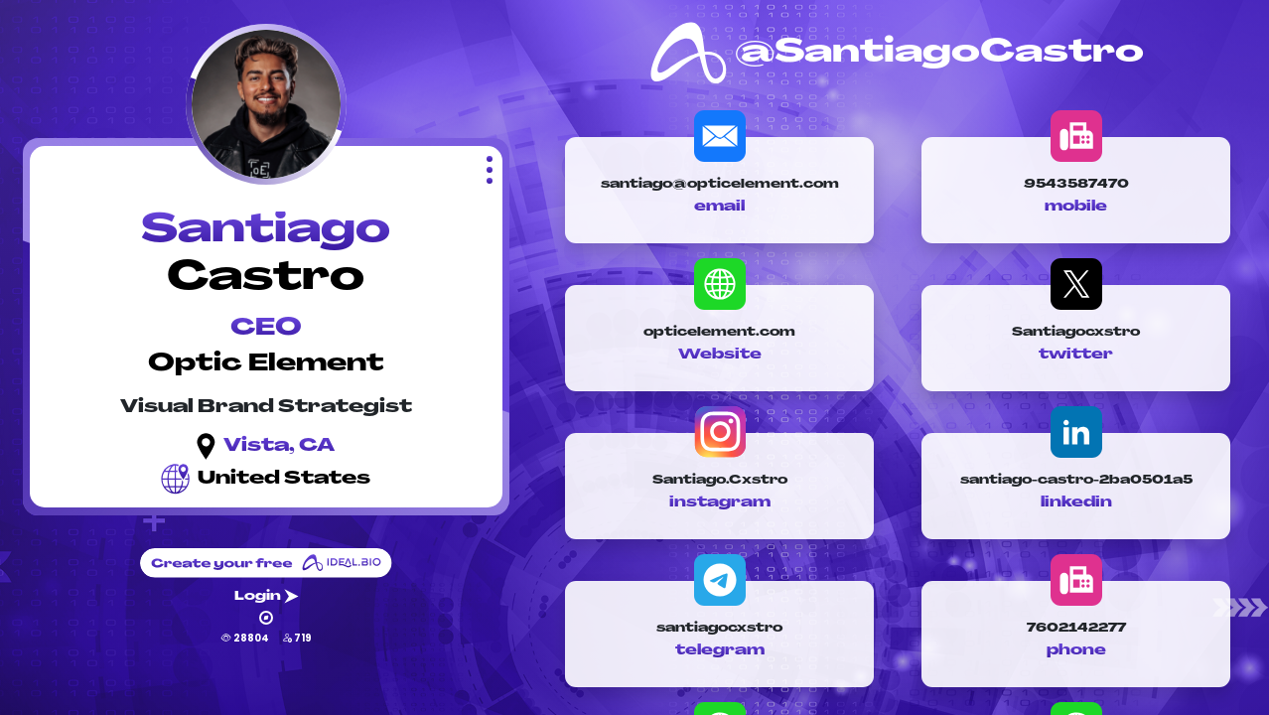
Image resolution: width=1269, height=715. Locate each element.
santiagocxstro (719, 629)
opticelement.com (719, 333)
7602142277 (1076, 629)
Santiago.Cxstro (719, 481)
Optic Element (266, 364)
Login (266, 596)
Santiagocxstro (1076, 333)
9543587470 (1076, 185)
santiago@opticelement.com (720, 185)
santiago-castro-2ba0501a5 (1076, 481)
